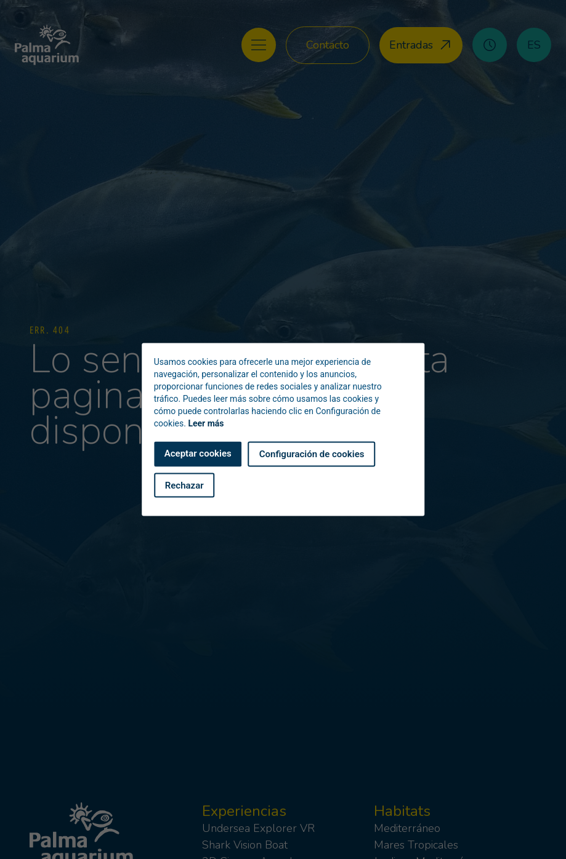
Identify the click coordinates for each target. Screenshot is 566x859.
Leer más (206, 423)
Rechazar (184, 484)
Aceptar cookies (198, 453)
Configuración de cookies (312, 454)
